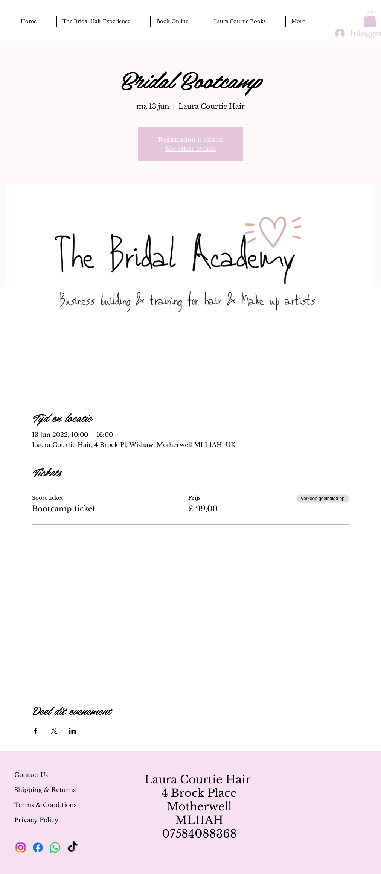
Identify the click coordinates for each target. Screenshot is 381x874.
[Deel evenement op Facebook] (35, 731)
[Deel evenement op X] (54, 731)
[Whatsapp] (55, 847)
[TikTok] (72, 847)
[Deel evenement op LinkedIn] (72, 731)
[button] (370, 19)
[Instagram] (20, 847)
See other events (190, 148)
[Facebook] (37, 847)
